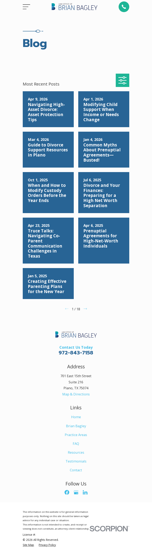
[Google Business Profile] (76, 492)
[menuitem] (28, 545)
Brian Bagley (76, 426)
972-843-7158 (76, 352)
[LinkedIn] (85, 492)
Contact (76, 470)
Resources (76, 452)
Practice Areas (76, 434)
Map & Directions (76, 394)
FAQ (76, 443)
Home (76, 417)
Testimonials (76, 461)
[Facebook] (67, 492)
